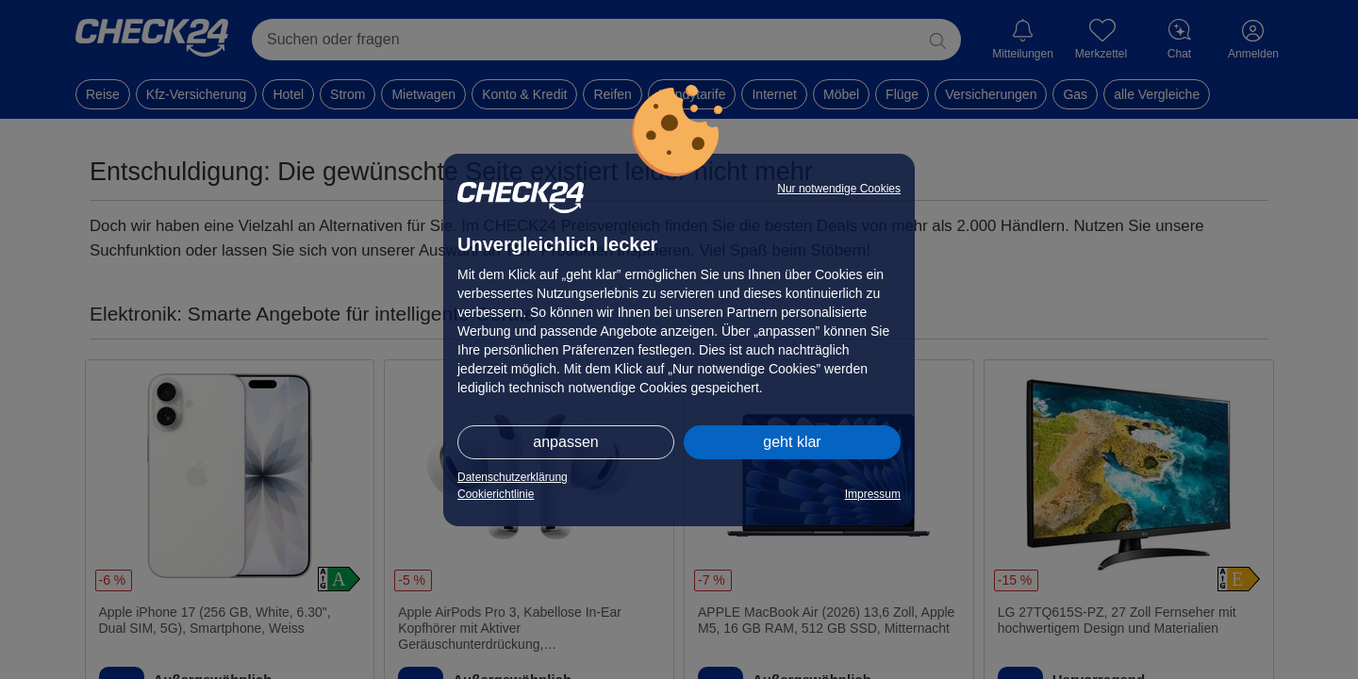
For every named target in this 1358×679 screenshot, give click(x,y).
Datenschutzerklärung (512, 477)
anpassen (565, 442)
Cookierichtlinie (495, 494)
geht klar (791, 442)
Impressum (873, 494)
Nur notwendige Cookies (839, 188)
